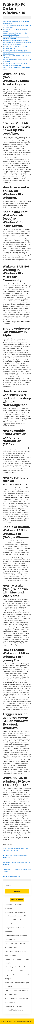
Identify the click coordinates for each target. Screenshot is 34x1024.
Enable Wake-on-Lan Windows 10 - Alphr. (16, 41)
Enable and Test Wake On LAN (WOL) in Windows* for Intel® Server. (15, 34)
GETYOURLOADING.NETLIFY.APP (23, 1021)
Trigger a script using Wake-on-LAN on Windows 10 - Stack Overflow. (15, 64)
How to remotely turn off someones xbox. (15, 50)
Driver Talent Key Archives (12, 877)
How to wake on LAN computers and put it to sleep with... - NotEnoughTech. (17, 43)
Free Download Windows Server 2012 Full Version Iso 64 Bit (16, 849)
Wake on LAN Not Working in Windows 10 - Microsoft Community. (16, 38)
